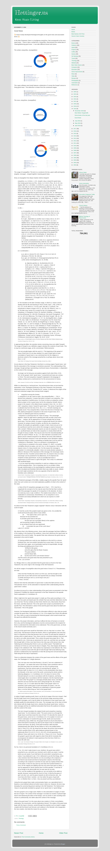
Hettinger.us (31, 12)
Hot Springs (75, 56)
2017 (75, 128)
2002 (75, 165)
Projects (74, 49)
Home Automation (84, 183)
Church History (83, 205)
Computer (74, 67)
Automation (75, 82)
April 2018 (78, 125)
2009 (75, 148)
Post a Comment (21, 825)
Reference (74, 84)
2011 (75, 143)
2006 (75, 155)
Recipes (74, 78)
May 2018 (78, 123)
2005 (75, 157)
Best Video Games (77, 65)
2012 (75, 140)
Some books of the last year (82, 115)
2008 (75, 150)
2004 (75, 160)
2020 (75, 103)
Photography (75, 80)
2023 (75, 96)
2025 (75, 91)
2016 (75, 131)
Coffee (73, 51)
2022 (75, 99)
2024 (75, 94)
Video (73, 76)
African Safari (83, 172)
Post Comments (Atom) (28, 837)
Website (74, 63)
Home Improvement (77, 71)
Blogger (63, 844)
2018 (75, 108)
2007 (75, 153)
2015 (75, 133)
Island (73, 47)
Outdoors (74, 45)
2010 (75, 145)
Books (73, 31)
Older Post (63, 833)
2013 (75, 138)
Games (74, 54)
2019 (75, 106)
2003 (75, 162)
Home (41, 833)
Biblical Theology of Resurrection (84, 217)
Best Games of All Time (78, 34)
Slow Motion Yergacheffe (81, 113)
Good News (78, 117)
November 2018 (79, 110)
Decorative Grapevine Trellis (87, 194)
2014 (75, 136)
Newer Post (18, 833)
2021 (75, 101)
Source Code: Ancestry (78, 36)
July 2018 (78, 120)
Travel (73, 58)
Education (74, 69)
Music (73, 74)
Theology (21, 818)
